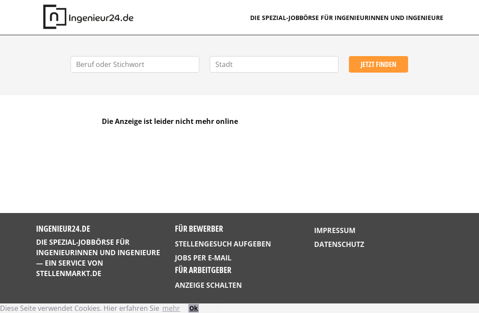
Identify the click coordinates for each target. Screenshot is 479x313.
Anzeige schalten (208, 285)
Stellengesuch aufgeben (223, 244)
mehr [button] (171, 308)
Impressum (334, 230)
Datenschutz (339, 244)
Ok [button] (193, 308)
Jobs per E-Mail (203, 258)
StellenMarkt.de (68, 273)
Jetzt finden (378, 64)
